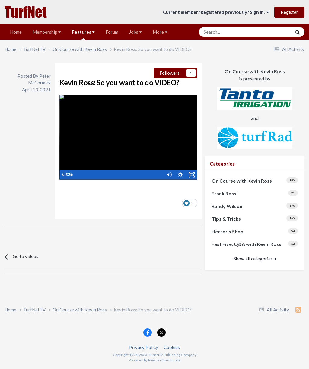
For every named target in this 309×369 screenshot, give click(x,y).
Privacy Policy (143, 347)
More (160, 32)
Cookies (172, 347)
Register (289, 12)
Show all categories (255, 258)
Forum (112, 32)
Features (83, 34)
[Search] (230, 32)
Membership (47, 32)
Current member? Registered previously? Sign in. (216, 12)
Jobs (135, 32)
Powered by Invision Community (155, 360)
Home (16, 32)
